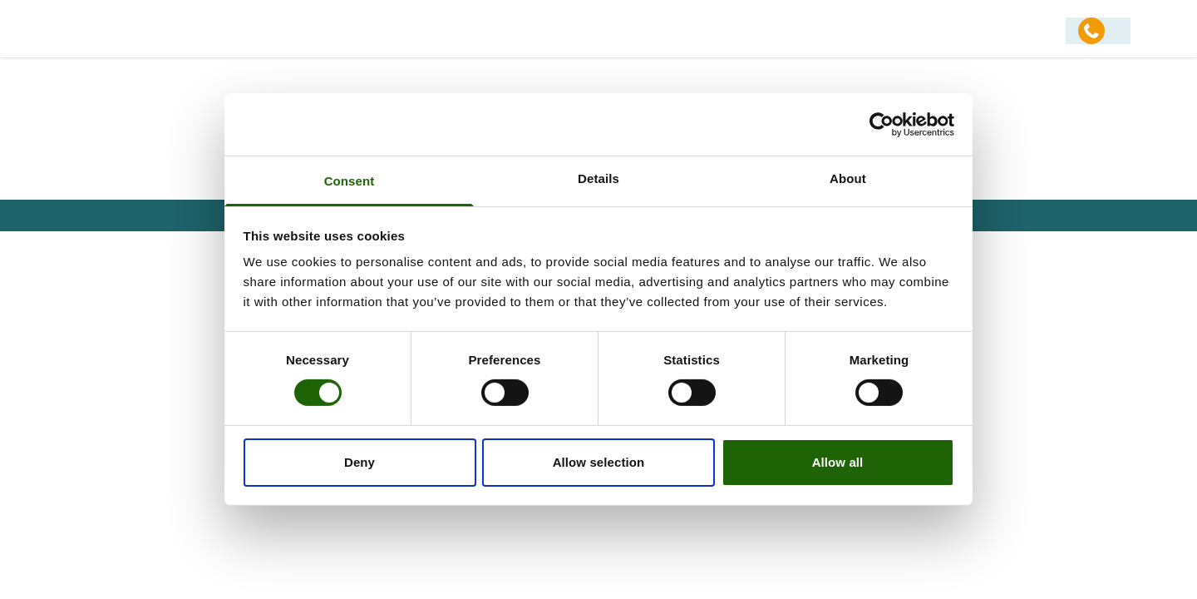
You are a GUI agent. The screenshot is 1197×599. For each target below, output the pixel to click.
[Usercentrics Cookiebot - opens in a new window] (881, 123)
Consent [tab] (349, 181)
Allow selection (599, 462)
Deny (359, 462)
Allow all (838, 462)
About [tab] (848, 178)
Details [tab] (598, 178)
